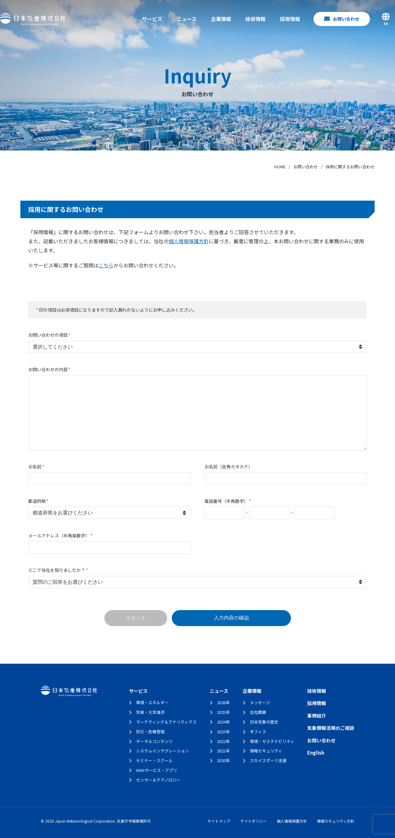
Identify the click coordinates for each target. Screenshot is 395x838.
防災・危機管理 (150, 732)
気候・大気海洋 (150, 712)
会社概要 (258, 712)
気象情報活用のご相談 (330, 728)
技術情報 (255, 19)
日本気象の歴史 (264, 722)
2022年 (223, 741)
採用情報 (290, 19)
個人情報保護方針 (189, 241)
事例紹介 (316, 715)
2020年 (223, 760)
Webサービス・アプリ (156, 770)
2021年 (223, 751)
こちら (105, 265)
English (315, 752)
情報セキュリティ (266, 751)
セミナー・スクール (154, 760)
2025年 (223, 712)
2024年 (223, 722)
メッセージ (260, 702)
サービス (152, 19)
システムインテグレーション (162, 751)
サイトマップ (219, 821)
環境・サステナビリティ (272, 741)
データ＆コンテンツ (154, 741)
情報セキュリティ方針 (335, 821)
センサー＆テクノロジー (158, 780)
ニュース (187, 19)
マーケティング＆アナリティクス (166, 722)
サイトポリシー (253, 821)
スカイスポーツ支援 (268, 760)
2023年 (223, 732)
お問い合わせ (321, 740)
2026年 (223, 702)
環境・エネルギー (152, 702)
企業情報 (221, 19)
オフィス (258, 732)
